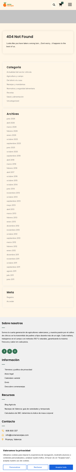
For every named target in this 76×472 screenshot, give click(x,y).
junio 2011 (10, 279)
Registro (10, 297)
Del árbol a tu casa (14, 80)
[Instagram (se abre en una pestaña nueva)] (15, 351)
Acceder (10, 301)
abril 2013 (10, 209)
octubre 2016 (12, 176)
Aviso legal (9, 374)
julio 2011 (10, 275)
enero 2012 (11, 250)
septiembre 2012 (13, 238)
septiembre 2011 (13, 267)
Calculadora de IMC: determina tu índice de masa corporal (29, 413)
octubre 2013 (12, 197)
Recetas (10, 92)
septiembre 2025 (14, 143)
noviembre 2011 (13, 259)
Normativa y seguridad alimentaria (21, 88)
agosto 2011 (11, 271)
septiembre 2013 (14, 201)
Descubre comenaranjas (15, 386)
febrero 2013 (12, 217)
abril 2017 (10, 172)
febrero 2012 (12, 246)
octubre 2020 (12, 151)
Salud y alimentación (15, 97)
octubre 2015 (12, 180)
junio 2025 (11, 147)
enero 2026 (11, 135)
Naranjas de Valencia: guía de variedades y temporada (27, 409)
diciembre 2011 (13, 254)
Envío (7, 382)
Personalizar (14, 467)
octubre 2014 (12, 184)
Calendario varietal (12, 378)
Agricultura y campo (15, 76)
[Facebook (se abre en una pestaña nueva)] (4, 351)
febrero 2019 (12, 168)
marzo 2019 (11, 164)
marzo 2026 (12, 127)
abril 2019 (10, 160)
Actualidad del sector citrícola (19, 72)
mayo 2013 (11, 205)
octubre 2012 (12, 234)
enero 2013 (11, 221)
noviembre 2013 (13, 193)
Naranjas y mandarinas (16, 84)
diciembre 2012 (13, 226)
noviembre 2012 (13, 230)
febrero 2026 (12, 131)
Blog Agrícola (10, 404)
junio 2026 (11, 119)
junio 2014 (11, 189)
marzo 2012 (11, 242)
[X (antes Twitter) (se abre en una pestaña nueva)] (9, 351)
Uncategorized (13, 101)
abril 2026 (11, 123)
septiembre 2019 (14, 156)
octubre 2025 (12, 139)
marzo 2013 (11, 213)
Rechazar (38, 467)
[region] (38, 459)
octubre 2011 (12, 263)
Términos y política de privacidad (18, 369)
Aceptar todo (61, 467)
